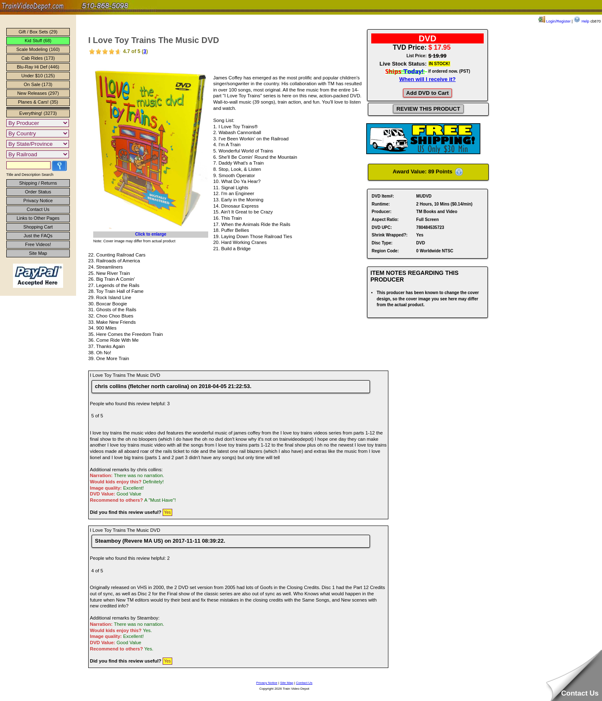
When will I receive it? (427, 79)
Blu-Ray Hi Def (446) (38, 66)
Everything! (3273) (38, 113)
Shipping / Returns (38, 182)
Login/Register (554, 21)
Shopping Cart (38, 226)
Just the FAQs (37, 235)
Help (581, 21)
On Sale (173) (38, 84)
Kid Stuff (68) (38, 40)
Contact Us (38, 209)
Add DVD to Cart (427, 93)
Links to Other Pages (38, 218)
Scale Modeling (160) (38, 49)
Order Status (38, 191)
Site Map (38, 253)
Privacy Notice (38, 200)
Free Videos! (38, 244)
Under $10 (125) (38, 75)
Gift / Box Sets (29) (38, 31)
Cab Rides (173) (38, 58)
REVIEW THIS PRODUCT (428, 109)
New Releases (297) (38, 93)
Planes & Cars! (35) (38, 101)
